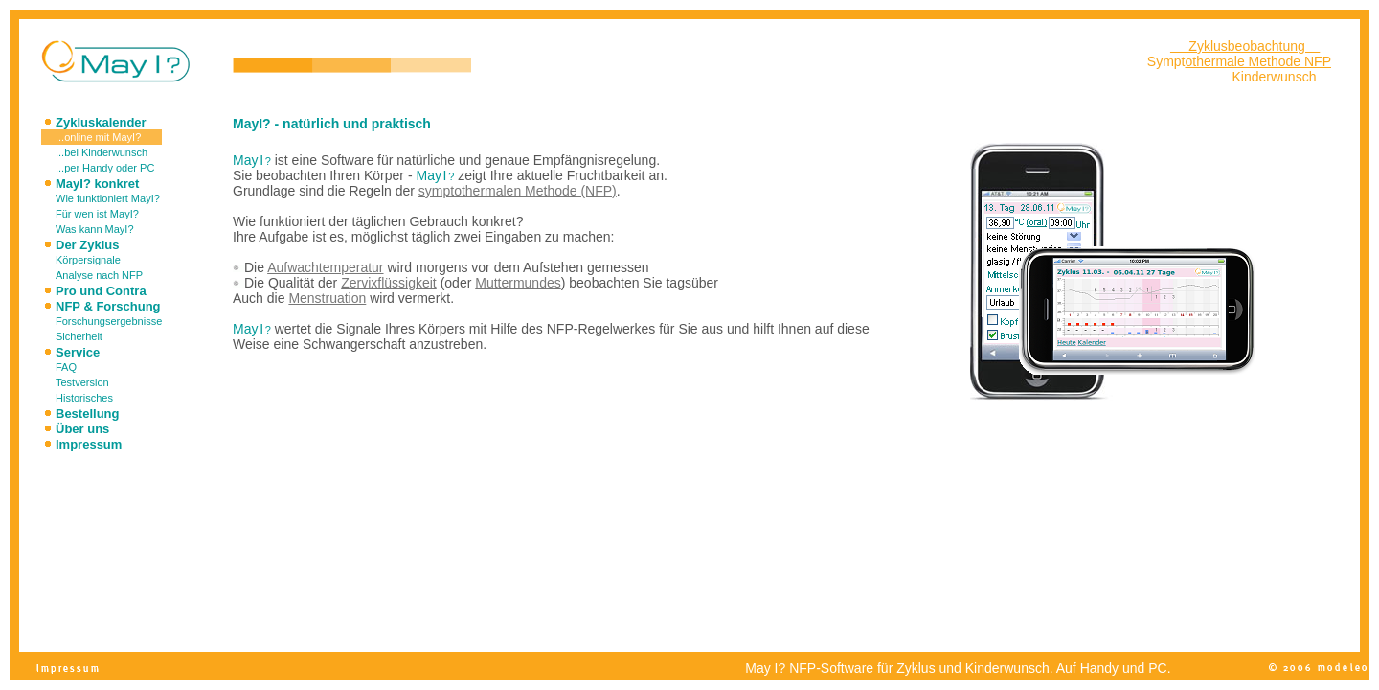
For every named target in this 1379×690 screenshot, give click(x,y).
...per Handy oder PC (105, 167)
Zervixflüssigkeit (389, 282)
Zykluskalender (101, 122)
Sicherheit (79, 336)
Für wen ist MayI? (97, 213)
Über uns (82, 429)
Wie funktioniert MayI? (108, 198)
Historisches (84, 397)
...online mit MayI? (98, 137)
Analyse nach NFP (99, 275)
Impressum (89, 444)
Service (78, 352)
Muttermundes (517, 282)
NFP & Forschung (108, 306)
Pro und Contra (101, 291)
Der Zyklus (87, 245)
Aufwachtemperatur (325, 267)
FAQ (66, 367)
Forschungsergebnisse (109, 321)
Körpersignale (88, 259)
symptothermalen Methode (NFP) (517, 190)
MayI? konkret (97, 183)
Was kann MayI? (95, 229)
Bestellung (87, 413)
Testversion (82, 382)
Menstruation (327, 298)
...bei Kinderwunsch (101, 152)
